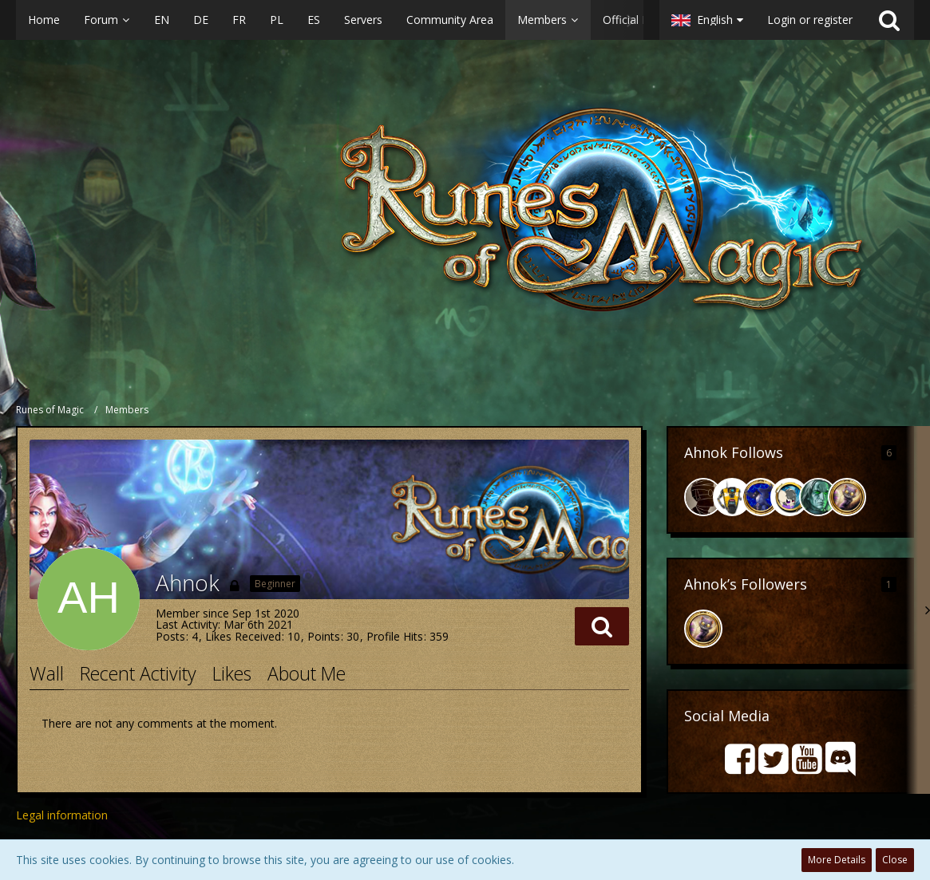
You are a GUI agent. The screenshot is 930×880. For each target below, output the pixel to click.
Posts (170, 636)
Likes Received (243, 636)
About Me (306, 673)
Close (895, 859)
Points (323, 636)
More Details (836, 859)
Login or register (810, 19)
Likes (231, 673)
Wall (47, 673)
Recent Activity (138, 673)
